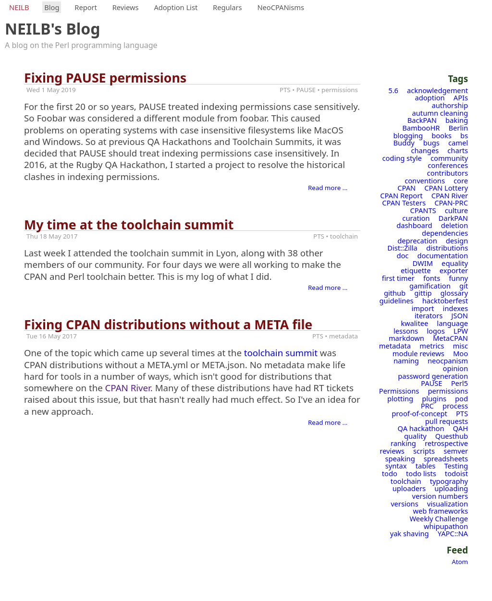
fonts (431, 278)
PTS (462, 413)
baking (456, 120)
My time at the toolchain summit (129, 224)
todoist (456, 473)
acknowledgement (437, 90)
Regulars (227, 7)
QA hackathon (421, 428)
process (455, 405)
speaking (400, 458)
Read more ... (327, 187)
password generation (433, 376)
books (441, 135)
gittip (422, 293)
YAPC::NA (453, 533)
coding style (401, 158)
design (457, 240)
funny (458, 278)
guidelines (397, 300)
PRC (427, 405)
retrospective (446, 443)
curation (416, 218)
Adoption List (175, 7)
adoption (430, 97)
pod (461, 398)
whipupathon (446, 526)
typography (449, 481)
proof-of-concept (419, 413)
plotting (400, 398)
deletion (454, 225)
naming (406, 360)
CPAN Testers (404, 202)
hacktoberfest (445, 300)
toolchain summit (281, 353)
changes (425, 150)
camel (458, 142)
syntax (396, 465)
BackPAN (422, 120)
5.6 (393, 90)
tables (426, 465)
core (461, 180)
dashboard (414, 225)
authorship (450, 105)
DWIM (423, 263)
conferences (448, 165)
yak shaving (409, 533)
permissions (448, 391)
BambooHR (421, 127)
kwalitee (414, 323)
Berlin (458, 127)
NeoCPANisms (280, 7)
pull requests (446, 421)
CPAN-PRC (451, 202)
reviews (392, 451)
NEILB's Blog (52, 28)
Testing (456, 465)
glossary (454, 293)
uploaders (409, 488)
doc (402, 255)
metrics (431, 345)
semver (455, 451)
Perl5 (459, 383)
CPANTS (423, 210)
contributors (447, 173)
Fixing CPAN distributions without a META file (168, 324)
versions (404, 503)
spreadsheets (446, 458)
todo (389, 473)
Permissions (399, 391)
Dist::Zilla (402, 247)
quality (415, 436)
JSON (459, 315)
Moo (460, 353)
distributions (447, 247)
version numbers (440, 496)
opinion (455, 368)
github (395, 293)
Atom (460, 561)
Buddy (404, 142)
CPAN (406, 187)
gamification (430, 285)
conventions (425, 180)
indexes (455, 308)
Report (85, 7)
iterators (429, 315)
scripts (424, 451)
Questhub (451, 436)
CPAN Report (401, 195)
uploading (451, 488)
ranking (403, 443)
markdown (406, 338)
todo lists (421, 473)
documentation (442, 255)
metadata (395, 345)
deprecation (417, 240)
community (449, 158)
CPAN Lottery (446, 187)
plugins (434, 398)
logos (436, 331)
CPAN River (449, 195)
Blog (51, 7)
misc (460, 345)
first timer (398, 278)
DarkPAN (453, 218)
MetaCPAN (450, 338)
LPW (461, 331)
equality (455, 263)
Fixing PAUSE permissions (105, 77)
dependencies (445, 233)
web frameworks (440, 511)
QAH (460, 428)
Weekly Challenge (439, 518)
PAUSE (431, 383)
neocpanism (448, 360)
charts (457, 150)
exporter (454, 270)
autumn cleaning (440, 113)
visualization (447, 503)
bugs (431, 142)
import (423, 308)
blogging (408, 135)
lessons (406, 331)
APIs (461, 97)
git (463, 285)
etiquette (416, 270)
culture (456, 210)
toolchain (406, 481)
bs (464, 135)
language (452, 323)
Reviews (125, 7)
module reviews (418, 353)
